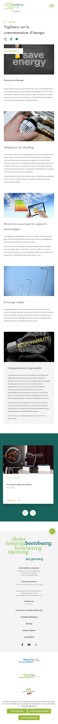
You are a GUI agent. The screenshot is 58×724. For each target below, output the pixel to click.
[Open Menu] (50, 6)
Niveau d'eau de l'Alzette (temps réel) (29, 610)
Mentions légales (29, 630)
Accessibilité (29, 637)
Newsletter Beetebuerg (29, 617)
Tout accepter (17, 711)
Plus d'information (29, 717)
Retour (9, 21)
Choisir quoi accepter (39, 711)
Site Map (29, 623)
